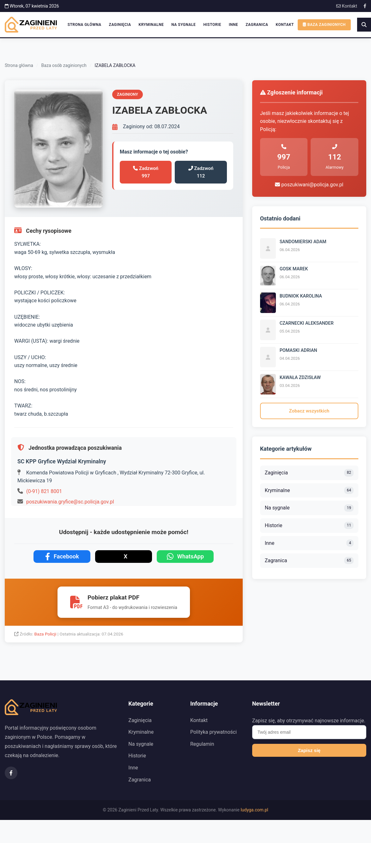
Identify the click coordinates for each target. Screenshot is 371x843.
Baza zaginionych (324, 24)
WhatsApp (185, 556)
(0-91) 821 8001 (44, 491)
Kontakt (346, 6)
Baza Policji (46, 633)
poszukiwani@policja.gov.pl (309, 185)
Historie (212, 24)
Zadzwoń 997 (145, 172)
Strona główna (84, 24)
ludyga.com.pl (254, 809)
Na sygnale (183, 24)
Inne (233, 24)
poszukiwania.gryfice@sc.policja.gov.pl (70, 502)
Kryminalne (151, 24)
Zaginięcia (120, 24)
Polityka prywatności (213, 732)
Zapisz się (309, 750)
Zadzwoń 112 (201, 172)
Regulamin (202, 744)
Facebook (62, 556)
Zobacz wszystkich (309, 411)
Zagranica (257, 24)
